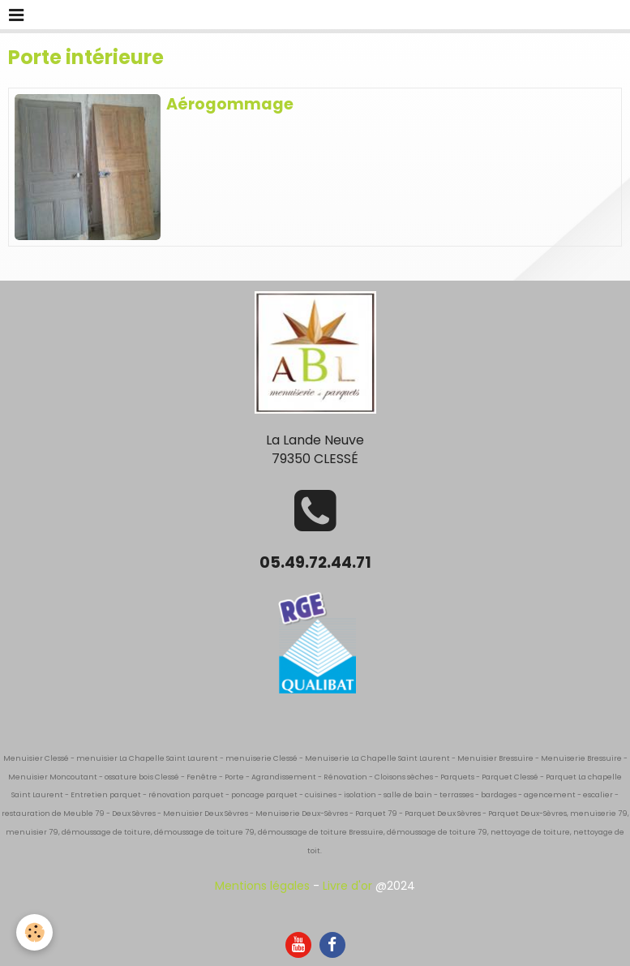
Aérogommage (230, 104)
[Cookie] (34, 932)
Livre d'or (347, 886)
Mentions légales (262, 886)
